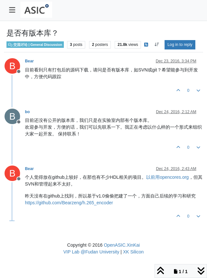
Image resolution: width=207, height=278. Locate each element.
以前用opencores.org (167, 177)
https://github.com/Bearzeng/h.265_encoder (69, 202)
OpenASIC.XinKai (122, 245)
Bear (29, 61)
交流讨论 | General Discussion (35, 45)
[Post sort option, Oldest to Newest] (156, 44)
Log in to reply (179, 44)
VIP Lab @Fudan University (91, 251)
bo (27, 112)
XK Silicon (133, 251)
